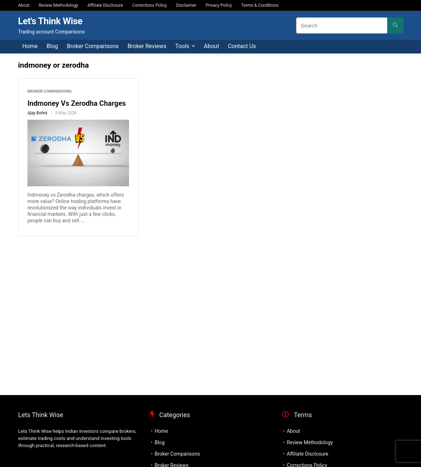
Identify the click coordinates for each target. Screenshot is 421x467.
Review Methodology (58, 5)
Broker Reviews (147, 46)
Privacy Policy (219, 5)
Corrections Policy (149, 5)
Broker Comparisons (93, 46)
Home (30, 46)
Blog (52, 46)
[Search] (395, 25)
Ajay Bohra (37, 112)
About (24, 5)
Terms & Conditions (260, 5)
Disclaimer (186, 5)
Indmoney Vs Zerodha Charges (76, 103)
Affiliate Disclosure (105, 5)
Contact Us (242, 46)
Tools (182, 46)
